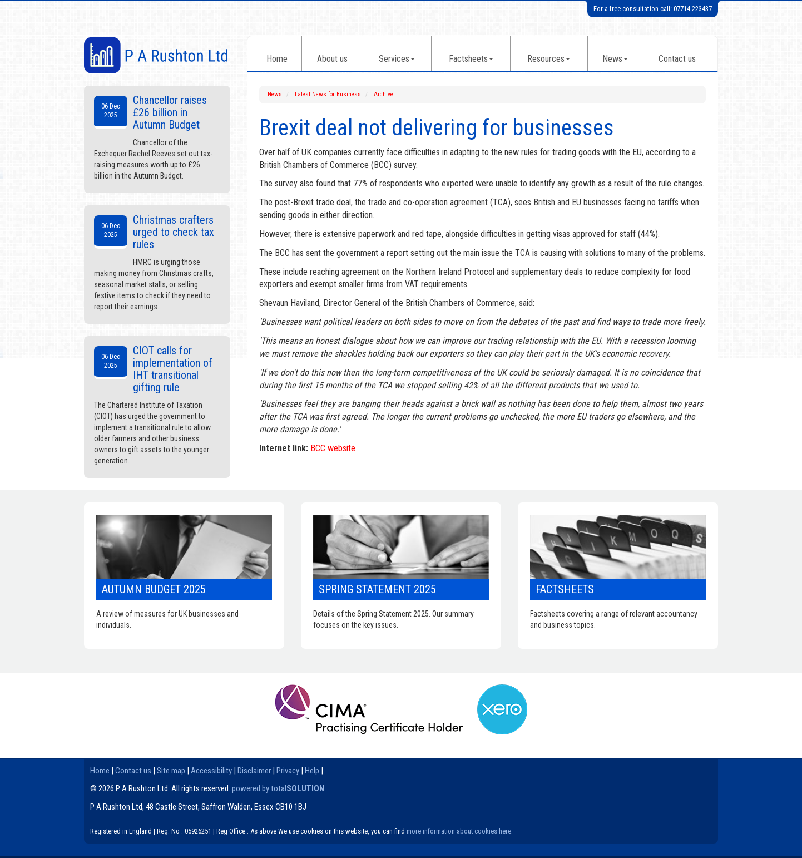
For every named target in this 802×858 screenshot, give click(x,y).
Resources (548, 58)
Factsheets (471, 58)
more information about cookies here (459, 831)
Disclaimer (254, 771)
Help (312, 771)
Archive (383, 94)
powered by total (278, 788)
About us (332, 58)
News (615, 58)
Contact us (677, 58)
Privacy (287, 771)
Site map (171, 771)
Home (277, 58)
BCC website (332, 448)
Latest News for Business (328, 94)
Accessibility (211, 771)
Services (397, 58)
